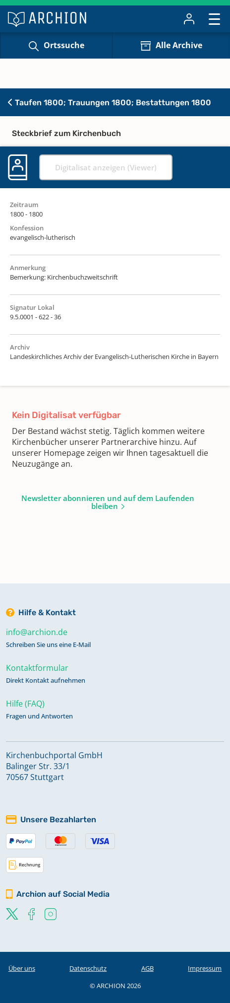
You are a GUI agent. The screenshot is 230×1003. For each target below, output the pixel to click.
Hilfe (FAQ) (25, 703)
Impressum (205, 968)
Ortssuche (64, 45)
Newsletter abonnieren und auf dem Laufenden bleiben (107, 502)
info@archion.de (36, 632)
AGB (147, 968)
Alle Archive (179, 45)
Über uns (21, 968)
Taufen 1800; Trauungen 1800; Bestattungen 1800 (109, 102)
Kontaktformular (37, 667)
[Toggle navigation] (214, 18)
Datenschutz (88, 968)
